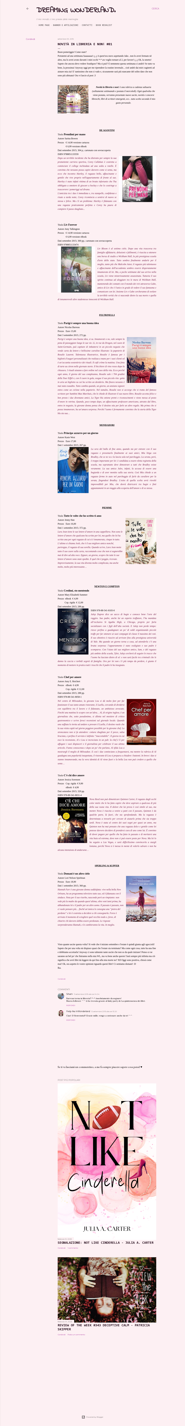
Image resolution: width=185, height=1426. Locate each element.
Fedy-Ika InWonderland (78, 1011)
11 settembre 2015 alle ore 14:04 (86, 994)
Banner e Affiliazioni (63, 25)
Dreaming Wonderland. (75, 10)
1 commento (73, 1248)
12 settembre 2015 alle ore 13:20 (104, 1011)
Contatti (84, 25)
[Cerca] (155, 8)
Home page (41, 25)
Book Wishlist (102, 25)
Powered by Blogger (92, 1417)
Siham (69, 994)
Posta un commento (76, 1334)
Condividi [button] (30, 39)
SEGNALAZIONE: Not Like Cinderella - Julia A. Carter (105, 1243)
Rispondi (70, 1005)
